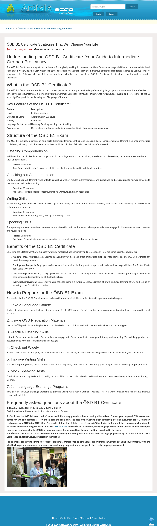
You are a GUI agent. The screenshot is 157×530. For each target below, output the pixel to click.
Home (9, 28)
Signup (111, 14)
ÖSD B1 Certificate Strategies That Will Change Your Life (45, 28)
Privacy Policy (98, 518)
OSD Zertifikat (60, 426)
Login (98, 14)
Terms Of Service (81, 518)
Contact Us (65, 518)
